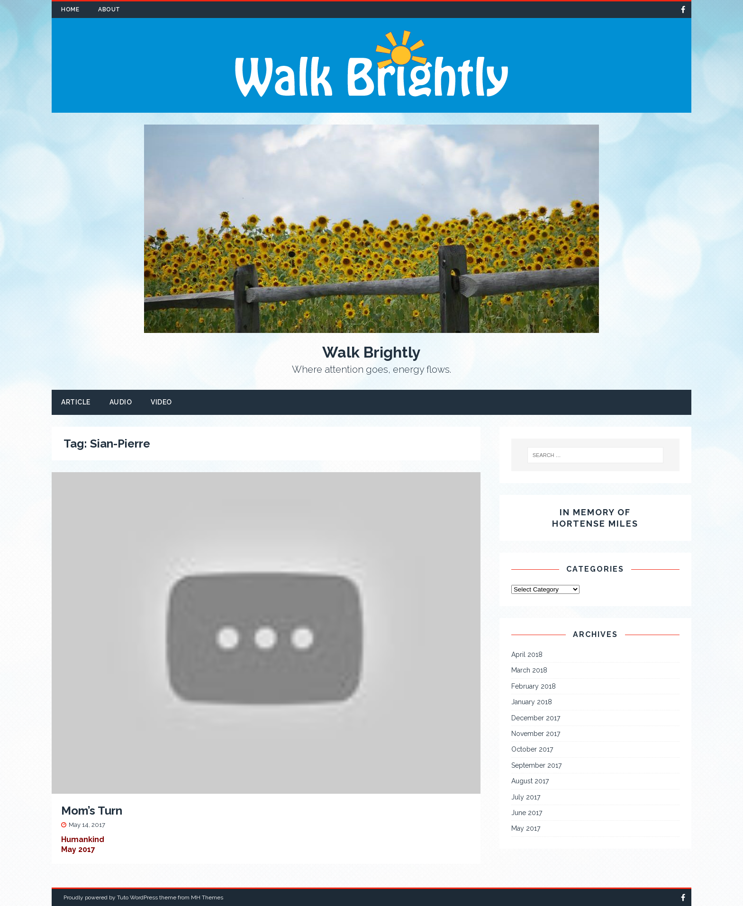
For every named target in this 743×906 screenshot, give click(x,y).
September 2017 (536, 765)
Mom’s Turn (91, 810)
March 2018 (529, 670)
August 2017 (530, 781)
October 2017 (532, 749)
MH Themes (207, 897)
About (109, 9)
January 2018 (531, 702)
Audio (120, 402)
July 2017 (525, 797)
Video (161, 402)
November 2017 (535, 733)
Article (76, 402)
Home (70, 9)
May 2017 (525, 828)
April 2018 (527, 654)
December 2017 (535, 718)
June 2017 (526, 812)
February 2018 (533, 686)
